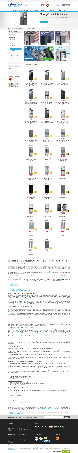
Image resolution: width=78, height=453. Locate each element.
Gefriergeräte (12, 39)
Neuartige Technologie (14, 285)
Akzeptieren (66, 451)
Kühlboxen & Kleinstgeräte (14, 43)
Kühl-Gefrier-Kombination (47, 272)
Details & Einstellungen (57, 451)
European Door (13, 52)
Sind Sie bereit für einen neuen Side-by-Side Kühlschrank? (20, 290)
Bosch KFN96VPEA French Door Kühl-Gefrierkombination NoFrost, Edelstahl (63, 234)
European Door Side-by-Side (15, 313)
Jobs (19, 430)
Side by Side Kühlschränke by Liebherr (49, 408)
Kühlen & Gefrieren (12, 37)
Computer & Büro (51, 10)
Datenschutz (10, 440)
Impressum (10, 437)
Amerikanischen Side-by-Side (28, 301)
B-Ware (64, 10)
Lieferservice (21, 427)
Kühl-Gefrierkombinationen (14, 47)
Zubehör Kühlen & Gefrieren (14, 55)
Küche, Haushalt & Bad (23, 10)
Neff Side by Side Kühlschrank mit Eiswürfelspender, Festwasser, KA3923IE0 (31, 159)
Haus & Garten (43, 10)
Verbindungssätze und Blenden (13, 317)
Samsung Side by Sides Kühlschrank (50, 338)
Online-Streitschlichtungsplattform (24, 429)
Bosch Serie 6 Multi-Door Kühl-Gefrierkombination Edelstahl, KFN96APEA (31, 178)
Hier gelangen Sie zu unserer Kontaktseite (15, 413)
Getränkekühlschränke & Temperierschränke (14, 42)
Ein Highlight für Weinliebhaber (15, 289)
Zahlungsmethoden (11, 428)
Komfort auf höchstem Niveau (15, 284)
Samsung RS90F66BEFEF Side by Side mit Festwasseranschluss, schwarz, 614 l (31, 84)
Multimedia (15, 10)
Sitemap (20, 428)
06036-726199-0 (46, 0)
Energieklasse (33, 67)
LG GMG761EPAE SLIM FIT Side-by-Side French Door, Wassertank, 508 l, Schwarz (62, 103)
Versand (9, 429)
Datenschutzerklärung (11, 449)
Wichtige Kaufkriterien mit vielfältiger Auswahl (18, 283)
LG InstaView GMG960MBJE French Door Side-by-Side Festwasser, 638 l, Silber (31, 122)
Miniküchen (11, 57)
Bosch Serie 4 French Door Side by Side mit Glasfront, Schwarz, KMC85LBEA (31, 197)
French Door (13, 53)
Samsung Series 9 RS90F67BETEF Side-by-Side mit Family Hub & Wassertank (47, 84)
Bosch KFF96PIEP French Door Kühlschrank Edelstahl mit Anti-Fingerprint (47, 178)
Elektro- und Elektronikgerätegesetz (25, 437)
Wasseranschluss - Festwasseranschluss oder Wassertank (20, 286)
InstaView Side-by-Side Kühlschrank (16, 330)
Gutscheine (10, 430)
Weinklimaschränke (43, 406)
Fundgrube (59, 10)
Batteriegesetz (21, 436)
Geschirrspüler (11, 34)
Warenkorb (65, 5)
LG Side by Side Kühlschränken (39, 330)
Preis (39, 67)
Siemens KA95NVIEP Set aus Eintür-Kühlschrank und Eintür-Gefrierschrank (31, 234)
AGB (9, 436)
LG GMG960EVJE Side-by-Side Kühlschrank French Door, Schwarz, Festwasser (47, 122)
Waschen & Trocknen (12, 58)
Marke (26, 67)
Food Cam (22, 335)
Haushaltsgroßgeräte (34, 10)
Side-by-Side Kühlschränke (14, 48)
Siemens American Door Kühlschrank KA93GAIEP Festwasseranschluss (62, 159)
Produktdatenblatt (31, 80)
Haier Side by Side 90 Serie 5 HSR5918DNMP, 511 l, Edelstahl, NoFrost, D (63, 84)
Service (9, 427)
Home (9, 10)
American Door (13, 50)
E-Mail (30, 0)
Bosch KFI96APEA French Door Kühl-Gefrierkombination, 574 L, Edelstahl (62, 122)
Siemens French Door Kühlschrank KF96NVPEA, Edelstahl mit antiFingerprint (47, 103)
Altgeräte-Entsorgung (22, 440)
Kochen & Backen (12, 35)
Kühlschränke (12, 45)
